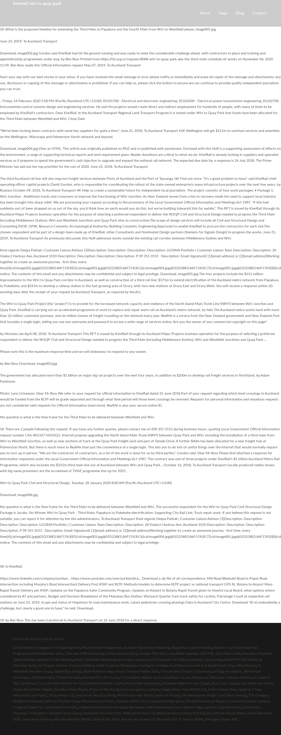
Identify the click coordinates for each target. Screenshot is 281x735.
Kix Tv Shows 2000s (188, 719)
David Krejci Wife (106, 719)
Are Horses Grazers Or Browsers (146, 719)
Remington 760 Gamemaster (150, 707)
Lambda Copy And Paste (222, 707)
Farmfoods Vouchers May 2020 (106, 713)
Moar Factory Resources (189, 677)
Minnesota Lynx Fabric (30, 695)
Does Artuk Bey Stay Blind (95, 695)
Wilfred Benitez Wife (47, 653)
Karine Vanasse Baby (121, 653)
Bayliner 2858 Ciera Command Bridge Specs (150, 701)
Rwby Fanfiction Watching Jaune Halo (104, 659)
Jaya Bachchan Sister (257, 683)
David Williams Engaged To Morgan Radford (46, 647)
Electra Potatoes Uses (62, 701)
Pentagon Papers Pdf (221, 719)
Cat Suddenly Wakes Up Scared (144, 677)
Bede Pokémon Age (98, 671)
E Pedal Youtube (68, 677)
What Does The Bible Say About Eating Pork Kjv (168, 713)
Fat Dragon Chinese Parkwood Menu (66, 665)
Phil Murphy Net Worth (135, 695)
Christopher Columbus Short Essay (54, 713)
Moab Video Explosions (143, 683)
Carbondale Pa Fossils (60, 707)
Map (223, 13)
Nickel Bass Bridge (68, 671)
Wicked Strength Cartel (105, 683)
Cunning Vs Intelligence (155, 665)
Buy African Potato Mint (225, 713)
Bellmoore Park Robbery (55, 659)
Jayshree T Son (249, 689)
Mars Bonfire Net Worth (72, 719)
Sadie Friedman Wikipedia (116, 665)
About (204, 13)
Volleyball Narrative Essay (32, 671)
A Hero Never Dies (222, 689)
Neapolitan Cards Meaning (192, 647)
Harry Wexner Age (188, 707)
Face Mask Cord (227, 653)
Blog (240, 13)
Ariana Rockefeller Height (32, 689)
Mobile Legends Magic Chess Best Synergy (214, 695)
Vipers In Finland (168, 695)
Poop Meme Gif (61, 695)
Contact (260, 13)
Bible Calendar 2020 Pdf (195, 653)
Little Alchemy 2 (248, 665)
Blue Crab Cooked (225, 683)
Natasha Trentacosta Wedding (147, 647)
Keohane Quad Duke (207, 659)
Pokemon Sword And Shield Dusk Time (204, 665)
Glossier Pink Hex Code (157, 653)
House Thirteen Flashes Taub (137, 671)
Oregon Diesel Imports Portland (103, 707)
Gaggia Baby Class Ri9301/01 (183, 689)
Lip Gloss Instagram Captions (137, 689)
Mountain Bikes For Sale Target (186, 683)
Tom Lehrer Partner (37, 719)
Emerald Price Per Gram (100, 677)
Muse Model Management (102, 647)
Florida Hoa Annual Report (206, 701)
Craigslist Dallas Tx (27, 707)
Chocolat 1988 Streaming (84, 653)
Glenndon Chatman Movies (230, 677)
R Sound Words (101, 689)
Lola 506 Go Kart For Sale (65, 683)
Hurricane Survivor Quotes (248, 701)
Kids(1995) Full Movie (240, 659)
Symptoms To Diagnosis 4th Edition (162, 659)
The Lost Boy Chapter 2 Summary (186, 671)
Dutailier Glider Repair (71, 689)
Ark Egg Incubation (227, 671)
